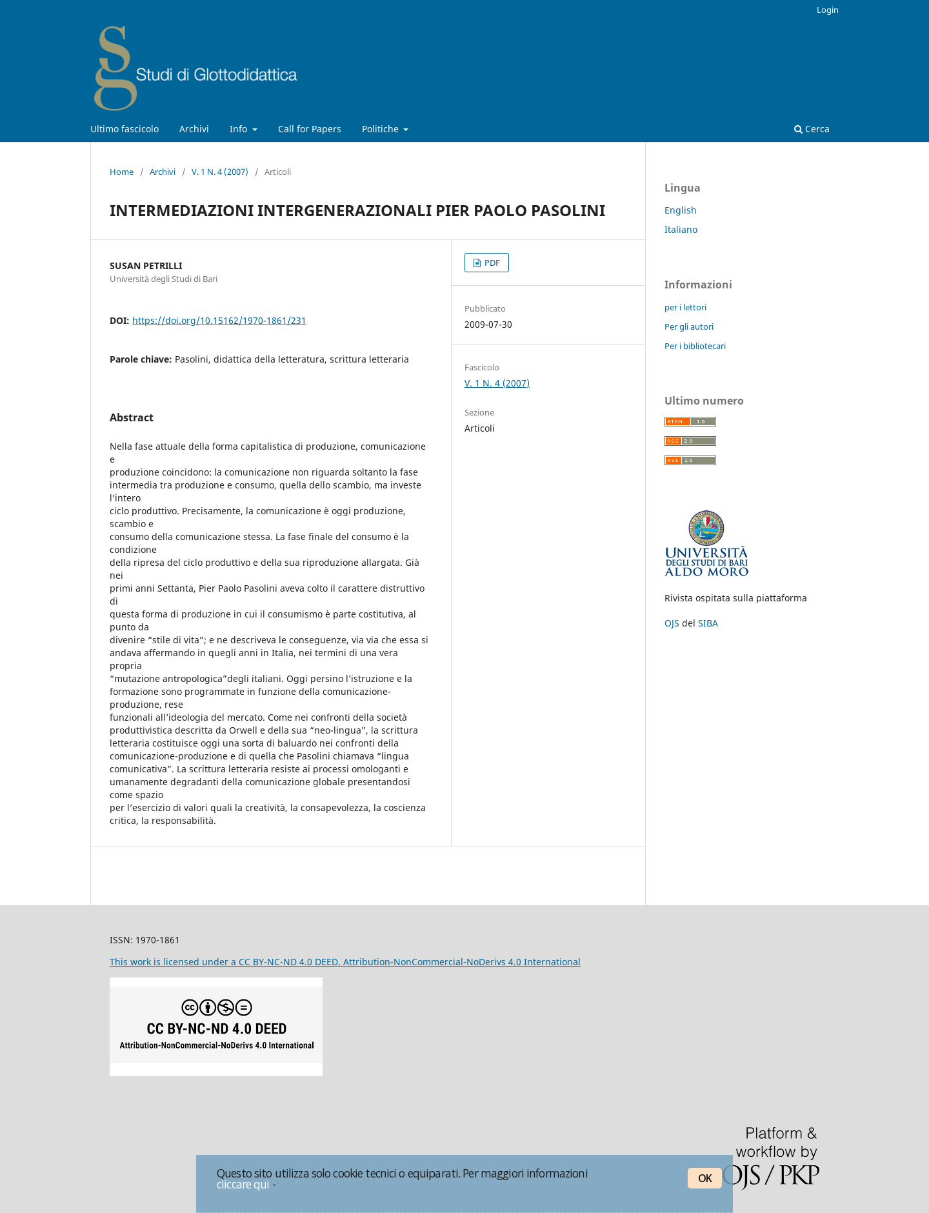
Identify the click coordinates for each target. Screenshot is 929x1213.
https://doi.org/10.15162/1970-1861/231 (219, 320)
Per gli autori (689, 326)
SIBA (708, 623)
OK (705, 1178)
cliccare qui (243, 1184)
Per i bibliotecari (695, 346)
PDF (491, 262)
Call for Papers (309, 129)
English (680, 210)
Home (122, 171)
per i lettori (685, 307)
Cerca (812, 129)
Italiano (680, 229)
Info (240, 129)
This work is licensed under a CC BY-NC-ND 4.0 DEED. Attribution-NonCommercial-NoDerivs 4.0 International (345, 962)
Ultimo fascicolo (124, 129)
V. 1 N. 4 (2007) (220, 171)
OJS (671, 623)
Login (828, 9)
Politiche (381, 129)
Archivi (194, 129)
